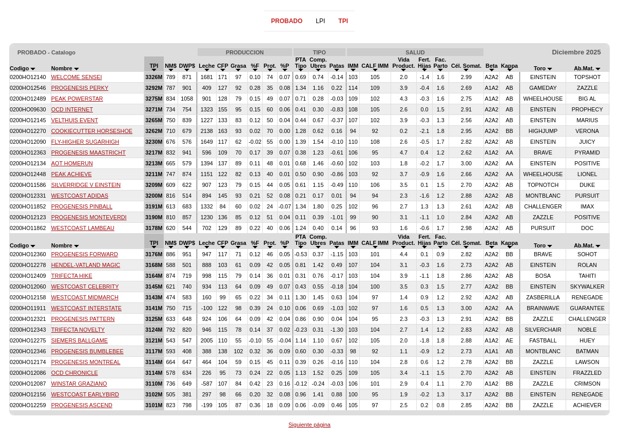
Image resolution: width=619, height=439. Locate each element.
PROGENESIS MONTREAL (86, 362)
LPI (320, 21)
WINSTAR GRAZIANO (79, 383)
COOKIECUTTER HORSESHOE (91, 131)
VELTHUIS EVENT (74, 120)
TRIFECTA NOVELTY (78, 330)
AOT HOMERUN (72, 163)
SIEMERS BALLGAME (79, 340)
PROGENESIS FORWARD (84, 254)
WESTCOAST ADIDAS (79, 196)
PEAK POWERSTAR (77, 99)
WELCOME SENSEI (76, 77)
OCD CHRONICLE (74, 373)
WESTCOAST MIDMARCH (85, 297)
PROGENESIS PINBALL (81, 206)
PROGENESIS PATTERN (83, 319)
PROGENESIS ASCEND (81, 405)
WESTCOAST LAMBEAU (82, 228)
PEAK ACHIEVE (71, 174)
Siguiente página (309, 425)
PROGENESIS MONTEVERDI (89, 217)
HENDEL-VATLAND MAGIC (85, 265)
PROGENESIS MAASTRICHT (88, 152)
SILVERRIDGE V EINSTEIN (86, 185)
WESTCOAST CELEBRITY (85, 286)
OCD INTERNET (72, 109)
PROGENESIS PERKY (79, 88)
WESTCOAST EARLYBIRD (85, 394)
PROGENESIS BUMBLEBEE (87, 351)
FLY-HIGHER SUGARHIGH (85, 142)
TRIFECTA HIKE (71, 276)
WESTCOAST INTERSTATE (86, 308)
